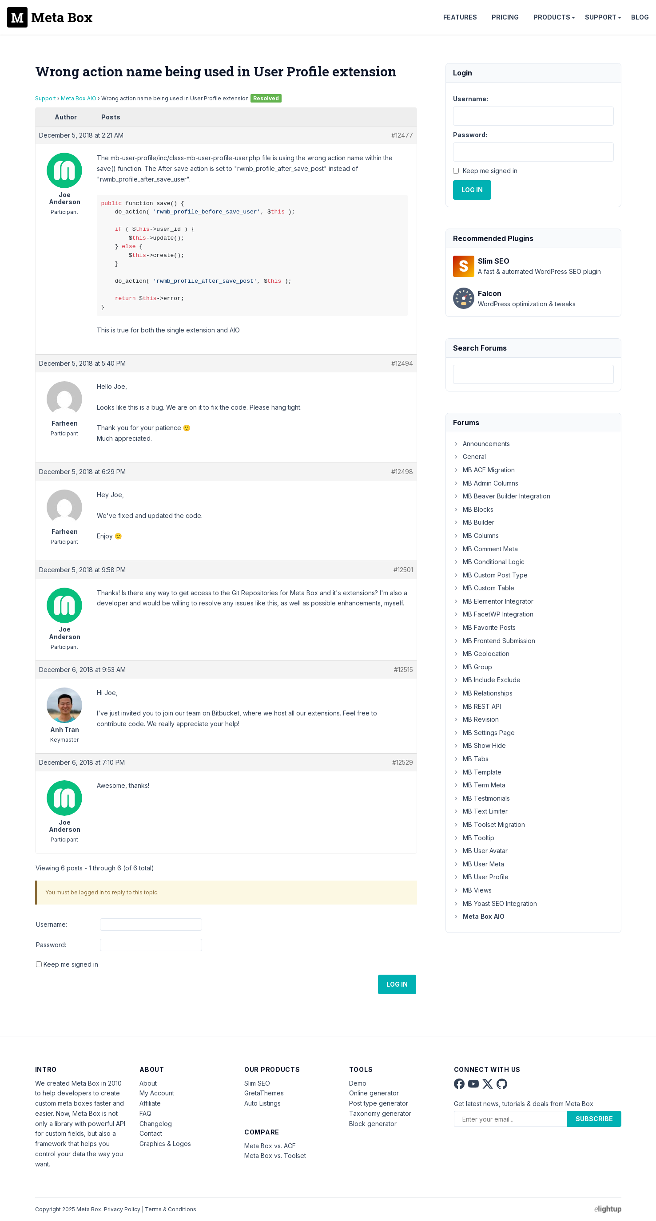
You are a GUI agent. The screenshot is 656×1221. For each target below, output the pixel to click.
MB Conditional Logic (489, 561)
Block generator (373, 1123)
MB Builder (473, 522)
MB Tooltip (473, 838)
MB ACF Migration (484, 470)
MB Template (477, 772)
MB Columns (476, 535)
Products (551, 17)
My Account (156, 1093)
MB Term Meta (479, 785)
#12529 (402, 762)
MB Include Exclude (487, 680)
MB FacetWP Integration (493, 614)
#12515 (403, 669)
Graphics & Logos (165, 1143)
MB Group (472, 667)
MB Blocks (473, 509)
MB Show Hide (479, 745)
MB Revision (476, 719)
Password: (51, 944)
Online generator (374, 1093)
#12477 (402, 135)
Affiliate (150, 1103)
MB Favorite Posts (484, 627)
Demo (357, 1083)
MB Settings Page (484, 732)
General (469, 456)
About (148, 1083)
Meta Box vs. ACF (270, 1146)
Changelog (155, 1123)
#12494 (402, 363)
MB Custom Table (483, 588)
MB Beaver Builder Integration (501, 496)
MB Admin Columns (485, 483)
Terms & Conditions (170, 1209)
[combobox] (533, 374)
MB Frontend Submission (494, 640)
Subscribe (594, 1118)
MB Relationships (483, 693)
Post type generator (378, 1103)
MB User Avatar (480, 850)
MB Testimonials (481, 798)
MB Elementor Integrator (493, 601)
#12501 (403, 569)
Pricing (505, 17)
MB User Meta (478, 864)
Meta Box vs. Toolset (275, 1155)
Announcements (481, 443)
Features (460, 17)
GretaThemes (264, 1093)
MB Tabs (471, 759)
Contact (150, 1133)
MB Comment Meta (485, 549)
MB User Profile (481, 877)
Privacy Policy (122, 1209)
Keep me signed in (71, 964)
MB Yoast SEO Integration (495, 903)
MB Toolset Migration (489, 824)
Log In (397, 984)
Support (600, 17)
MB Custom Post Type (490, 575)
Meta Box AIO (78, 98)
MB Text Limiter (480, 811)
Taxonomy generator (380, 1113)
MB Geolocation (481, 653)
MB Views (472, 890)
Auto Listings (262, 1103)
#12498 (402, 471)
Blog (640, 17)
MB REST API (477, 706)
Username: (51, 924)
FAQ (145, 1113)
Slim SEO (257, 1083)
